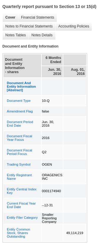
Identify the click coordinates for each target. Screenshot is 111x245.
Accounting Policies (72, 26)
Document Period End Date (20, 123)
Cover (8, 17)
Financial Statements (36, 17)
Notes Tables (14, 35)
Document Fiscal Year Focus (19, 137)
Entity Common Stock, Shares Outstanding (18, 233)
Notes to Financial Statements (27, 26)
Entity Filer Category (22, 217)
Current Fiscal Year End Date (21, 205)
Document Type (18, 100)
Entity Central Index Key (21, 191)
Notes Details (40, 35)
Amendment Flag (20, 111)
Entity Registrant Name (19, 176)
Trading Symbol (18, 164)
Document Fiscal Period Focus (19, 152)
